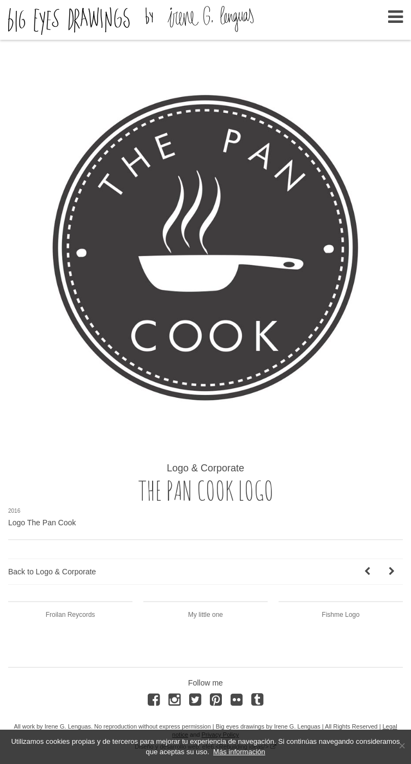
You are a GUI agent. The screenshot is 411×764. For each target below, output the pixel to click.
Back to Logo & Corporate (52, 571)
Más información (239, 752)
